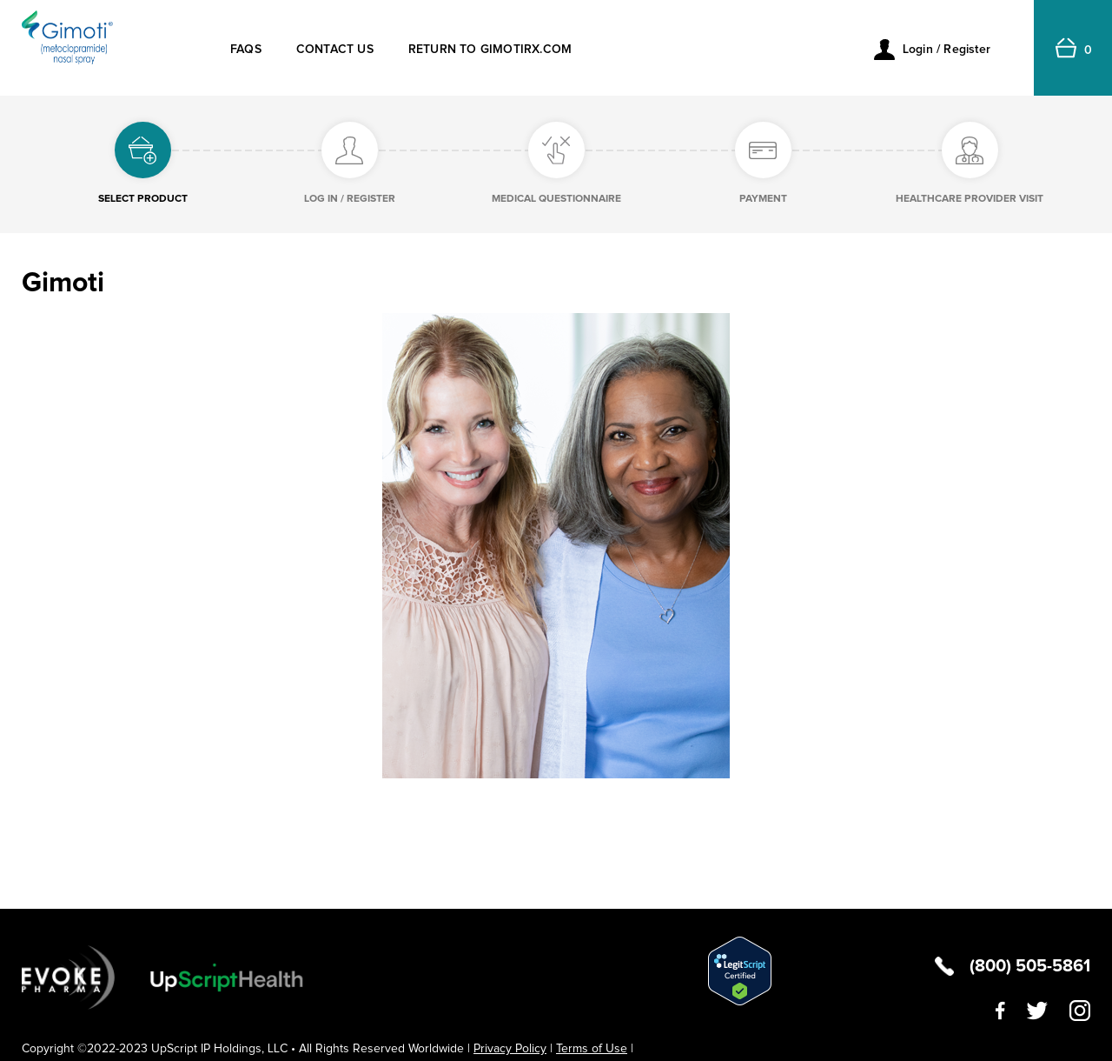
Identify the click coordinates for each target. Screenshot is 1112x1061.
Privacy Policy (509, 1049)
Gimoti (63, 283)
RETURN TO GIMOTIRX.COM (490, 49)
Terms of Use (591, 1049)
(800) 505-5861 (1030, 966)
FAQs (245, 49)
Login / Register (946, 49)
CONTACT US (335, 49)
